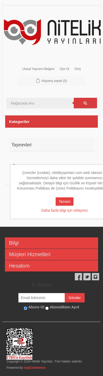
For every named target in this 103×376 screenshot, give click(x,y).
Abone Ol (36, 307)
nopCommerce (35, 367)
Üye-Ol (64, 69)
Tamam (65, 201)
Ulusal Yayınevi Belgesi (38, 69)
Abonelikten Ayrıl (64, 307)
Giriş (77, 69)
